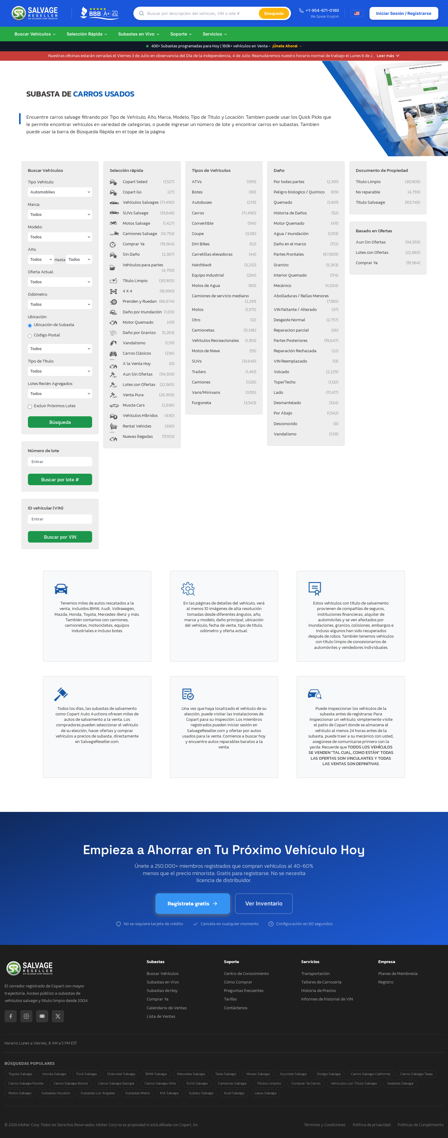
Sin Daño (148, 254)
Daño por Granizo (148, 332)
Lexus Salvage (265, 1093)
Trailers (224, 372)
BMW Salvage (156, 1074)
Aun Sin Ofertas (148, 374)
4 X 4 (148, 291)
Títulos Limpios (269, 1083)
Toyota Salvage (20, 1074)
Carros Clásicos (148, 353)
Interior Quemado (306, 275)
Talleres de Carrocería (321, 982)
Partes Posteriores (306, 340)
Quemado (306, 202)
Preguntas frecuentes (243, 990)
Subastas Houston (56, 1093)
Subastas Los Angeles (98, 1093)
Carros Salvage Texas (416, 1074)
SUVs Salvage (148, 213)
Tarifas (230, 999)
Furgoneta (224, 403)
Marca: (34, 204)
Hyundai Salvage (293, 1074)
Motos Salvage (148, 223)
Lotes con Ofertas (148, 384)
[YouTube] (42, 1016)
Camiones (224, 382)
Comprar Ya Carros (305, 1083)
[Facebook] (11, 1016)
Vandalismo (148, 343)
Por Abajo (306, 413)
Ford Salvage (86, 1074)
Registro (385, 982)
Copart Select (148, 182)
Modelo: (35, 227)
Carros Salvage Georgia (116, 1083)
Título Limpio (148, 281)
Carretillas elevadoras (224, 254)
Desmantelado (306, 403)
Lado (306, 392)
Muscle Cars (148, 405)
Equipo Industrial (224, 275)
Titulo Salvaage (388, 202)
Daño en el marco (306, 244)
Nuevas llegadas (148, 436)
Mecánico (306, 285)
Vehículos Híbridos (148, 415)
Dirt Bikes (224, 244)
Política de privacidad (371, 1125)
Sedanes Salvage (400, 1083)
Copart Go (148, 192)
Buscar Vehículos (35, 33)
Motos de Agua (224, 285)
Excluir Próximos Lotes (54, 406)
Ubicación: (37, 317)
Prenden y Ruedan (148, 301)
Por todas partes (306, 182)
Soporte (181, 33)
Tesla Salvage (225, 1074)
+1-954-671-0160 (319, 10)
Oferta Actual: (41, 272)
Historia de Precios (318, 990)
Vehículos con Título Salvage (354, 1083)
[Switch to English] (356, 13)
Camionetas (224, 330)
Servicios (215, 33)
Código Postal (47, 335)
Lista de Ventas (161, 1016)
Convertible (224, 223)
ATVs (224, 182)
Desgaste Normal (306, 320)
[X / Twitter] (58, 1016)
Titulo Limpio (388, 182)
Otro (224, 320)
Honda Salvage (54, 1074)
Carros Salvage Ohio (160, 1083)
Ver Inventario (264, 903)
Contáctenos (235, 1008)
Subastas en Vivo (139, 33)
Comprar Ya (148, 244)
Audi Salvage (234, 1093)
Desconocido (306, 424)
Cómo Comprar (238, 982)
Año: (32, 249)
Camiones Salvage (148, 233)
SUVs (224, 361)
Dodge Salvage (329, 1074)
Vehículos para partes (148, 268)
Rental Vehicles (148, 426)
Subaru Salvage (201, 1093)
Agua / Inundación (306, 233)
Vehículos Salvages (148, 202)
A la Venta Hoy (148, 363)
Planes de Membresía (398, 973)
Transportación (315, 973)
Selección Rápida (87, 33)
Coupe (224, 233)
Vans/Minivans (224, 392)
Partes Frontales (306, 254)
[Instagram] (26, 1016)
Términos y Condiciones (325, 1125)
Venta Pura (148, 395)
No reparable (388, 192)
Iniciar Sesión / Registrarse (403, 13)
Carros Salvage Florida (25, 1083)
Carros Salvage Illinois (71, 1083)
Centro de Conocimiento (246, 973)
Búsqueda (273, 13)
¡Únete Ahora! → (287, 46)
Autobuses (224, 202)
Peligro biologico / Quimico (306, 192)
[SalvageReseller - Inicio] (36, 13)
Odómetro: (38, 294)
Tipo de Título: (41, 361)
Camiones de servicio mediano (224, 297)
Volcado (306, 372)
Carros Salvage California (370, 1074)
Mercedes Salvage (191, 1074)
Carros (224, 213)
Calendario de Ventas (167, 1008)
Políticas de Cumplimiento (420, 1125)
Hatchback (224, 265)
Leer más (388, 56)
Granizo (306, 265)
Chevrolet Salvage (121, 1074)
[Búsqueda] (203, 13)
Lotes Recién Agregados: (50, 383)
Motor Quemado (148, 322)
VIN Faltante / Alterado (306, 309)
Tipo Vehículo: (41, 182)
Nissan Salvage (258, 1074)
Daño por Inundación (148, 312)
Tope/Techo (306, 382)
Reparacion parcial (306, 330)
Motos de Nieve (224, 351)
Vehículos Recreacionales (224, 340)
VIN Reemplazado (306, 361)
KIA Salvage (169, 1093)
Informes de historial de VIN (327, 999)
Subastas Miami (137, 1093)
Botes (224, 192)
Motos (224, 309)
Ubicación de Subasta (54, 325)
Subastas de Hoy (162, 990)
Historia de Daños (306, 213)
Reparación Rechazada (306, 351)
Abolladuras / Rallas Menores (306, 297)
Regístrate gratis (193, 903)
